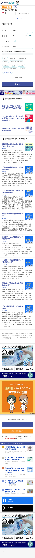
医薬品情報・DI (23, 58)
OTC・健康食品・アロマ (10, 68)
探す (17, 84)
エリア (4, 30)
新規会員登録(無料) (17, 431)
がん (13, 65)
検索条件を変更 (24, 13)
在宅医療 (21, 65)
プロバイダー (5, 46)
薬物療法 (12, 58)
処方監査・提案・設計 (16, 61)
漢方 (5, 58)
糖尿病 (5, 61)
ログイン (15, 7)
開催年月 (4, 36)
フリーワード (5, 41)
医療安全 (6, 65)
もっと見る (7, 72)
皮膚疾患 (22, 68)
